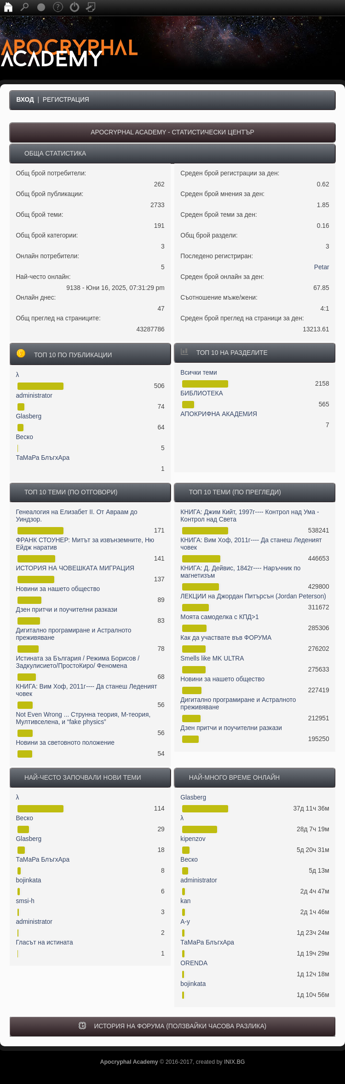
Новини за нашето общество (58, 588)
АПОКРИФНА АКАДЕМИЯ (218, 414)
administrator (34, 395)
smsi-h (25, 901)
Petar (321, 267)
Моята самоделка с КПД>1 (219, 617)
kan (185, 901)
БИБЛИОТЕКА (201, 393)
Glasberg (28, 416)
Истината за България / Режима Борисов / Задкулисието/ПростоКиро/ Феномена (77, 662)
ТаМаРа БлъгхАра (42, 457)
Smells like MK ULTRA (212, 658)
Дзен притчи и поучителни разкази (66, 609)
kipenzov (192, 838)
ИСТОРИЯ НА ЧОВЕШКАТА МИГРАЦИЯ (75, 568)
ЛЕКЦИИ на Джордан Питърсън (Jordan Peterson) (253, 596)
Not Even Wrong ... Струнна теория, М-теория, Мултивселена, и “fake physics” (83, 718)
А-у (185, 921)
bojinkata (28, 880)
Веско (24, 437)
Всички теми (198, 372)
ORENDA (193, 963)
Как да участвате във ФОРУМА (225, 637)
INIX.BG (234, 1062)
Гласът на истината (44, 942)
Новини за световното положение (65, 742)
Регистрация (66, 99)
